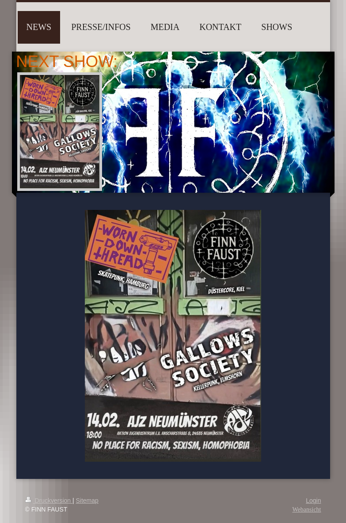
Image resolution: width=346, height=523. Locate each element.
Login (313, 500)
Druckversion (48, 500)
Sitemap (87, 500)
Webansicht (307, 509)
